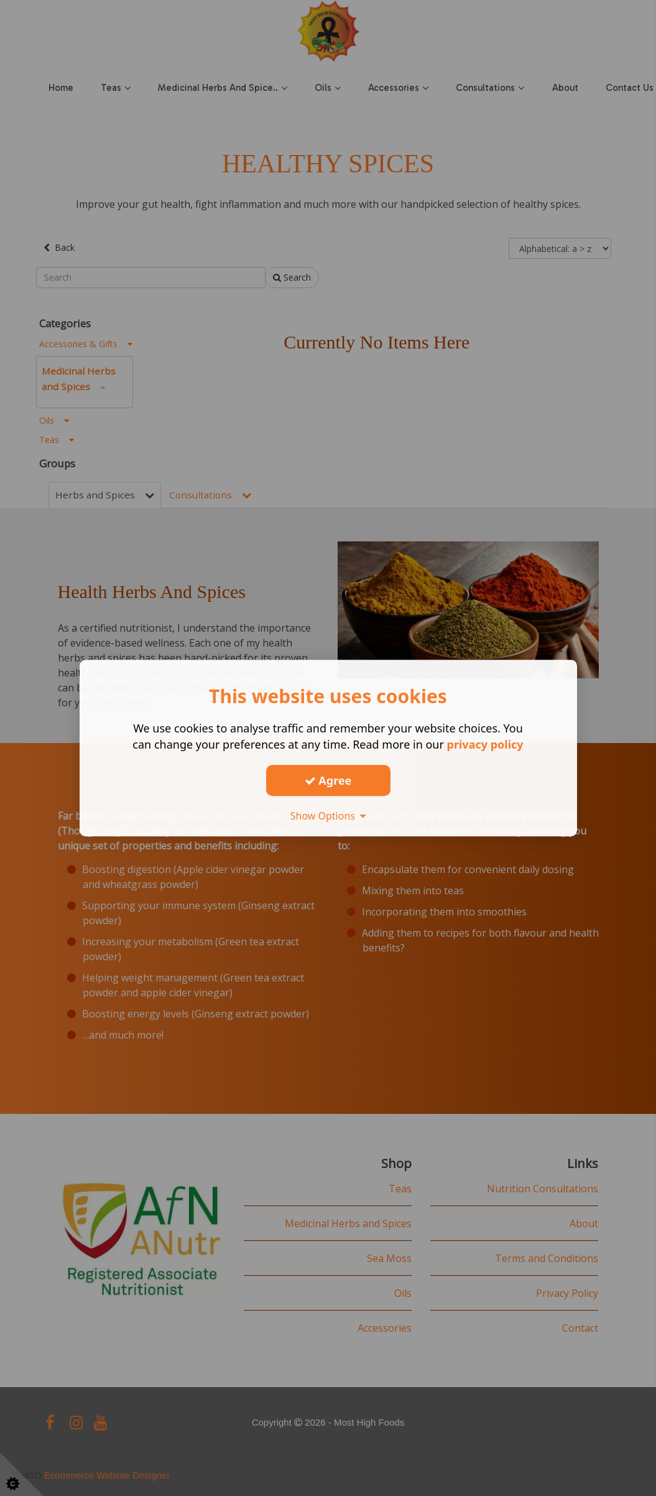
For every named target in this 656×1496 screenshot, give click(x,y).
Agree (328, 780)
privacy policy (485, 744)
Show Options (328, 816)
